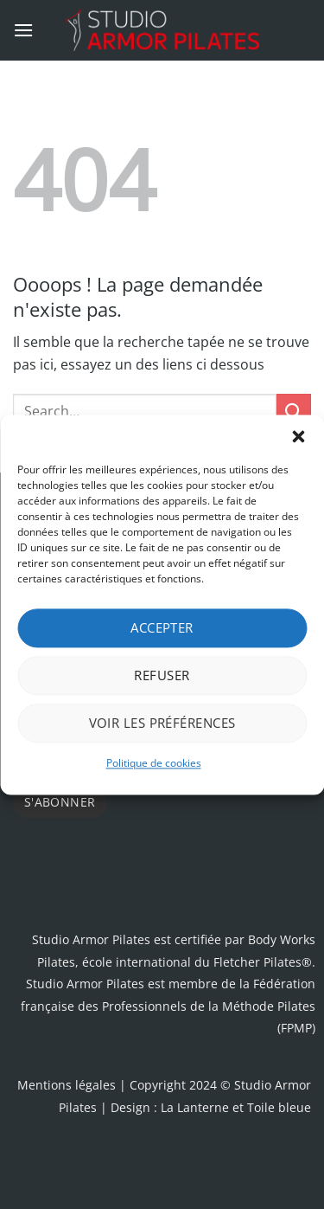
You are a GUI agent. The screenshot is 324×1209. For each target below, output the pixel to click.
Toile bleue (279, 1107)
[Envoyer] (293, 411)
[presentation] (144, 856)
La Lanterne (195, 1107)
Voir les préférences (162, 722)
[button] (298, 436)
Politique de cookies (153, 763)
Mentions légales (66, 1085)
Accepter (162, 627)
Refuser (161, 675)
